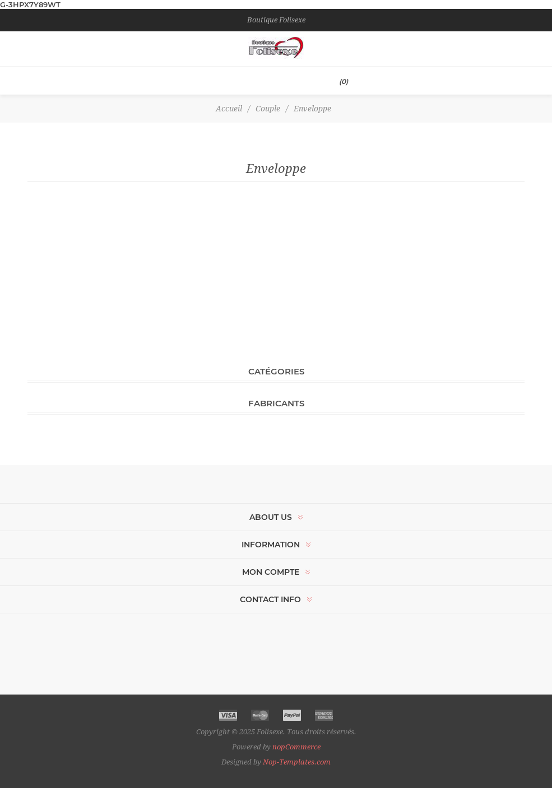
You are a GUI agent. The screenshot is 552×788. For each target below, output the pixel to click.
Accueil (229, 108)
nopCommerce (296, 747)
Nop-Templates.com (297, 762)
